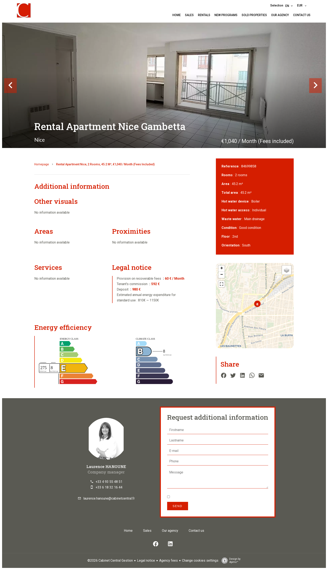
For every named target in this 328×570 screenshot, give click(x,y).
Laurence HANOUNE (106, 466)
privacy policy (222, 497)
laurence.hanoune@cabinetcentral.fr (109, 498)
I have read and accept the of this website (214, 497)
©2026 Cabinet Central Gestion (110, 560)
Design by (230, 560)
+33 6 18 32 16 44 (109, 487)
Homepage (41, 164)
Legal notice (146, 560)
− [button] (221, 275)
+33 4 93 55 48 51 (109, 482)
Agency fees (168, 560)
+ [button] (221, 268)
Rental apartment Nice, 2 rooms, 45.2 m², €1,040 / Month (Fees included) (105, 164)
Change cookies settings (200, 560)
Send (177, 506)
